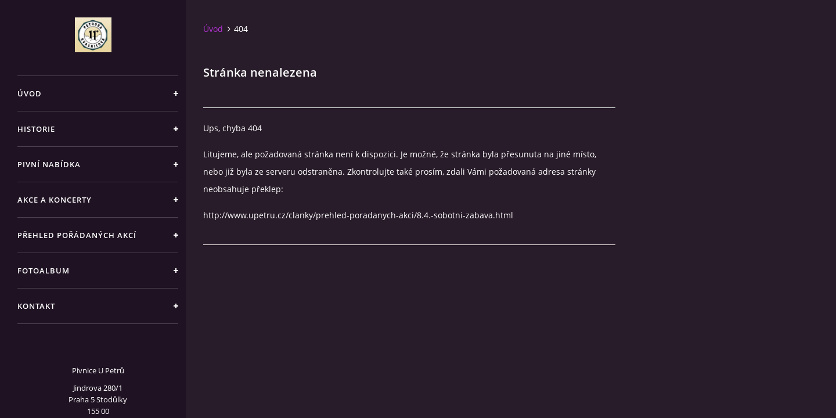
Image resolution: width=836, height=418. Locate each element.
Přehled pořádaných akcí (76, 235)
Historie (36, 129)
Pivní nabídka (49, 164)
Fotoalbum (43, 270)
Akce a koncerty (54, 199)
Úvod (29, 93)
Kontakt (36, 306)
